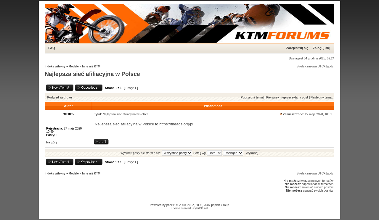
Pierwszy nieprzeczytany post (287, 97)
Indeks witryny (55, 66)
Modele (74, 66)
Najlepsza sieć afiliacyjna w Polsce (92, 74)
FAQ (51, 48)
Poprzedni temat (252, 97)
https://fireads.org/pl (176, 124)
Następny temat (322, 97)
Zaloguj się (321, 48)
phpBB (170, 205)
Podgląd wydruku (59, 97)
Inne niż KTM (91, 66)
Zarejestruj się (297, 48)
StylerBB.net (200, 208)
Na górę (51, 142)
